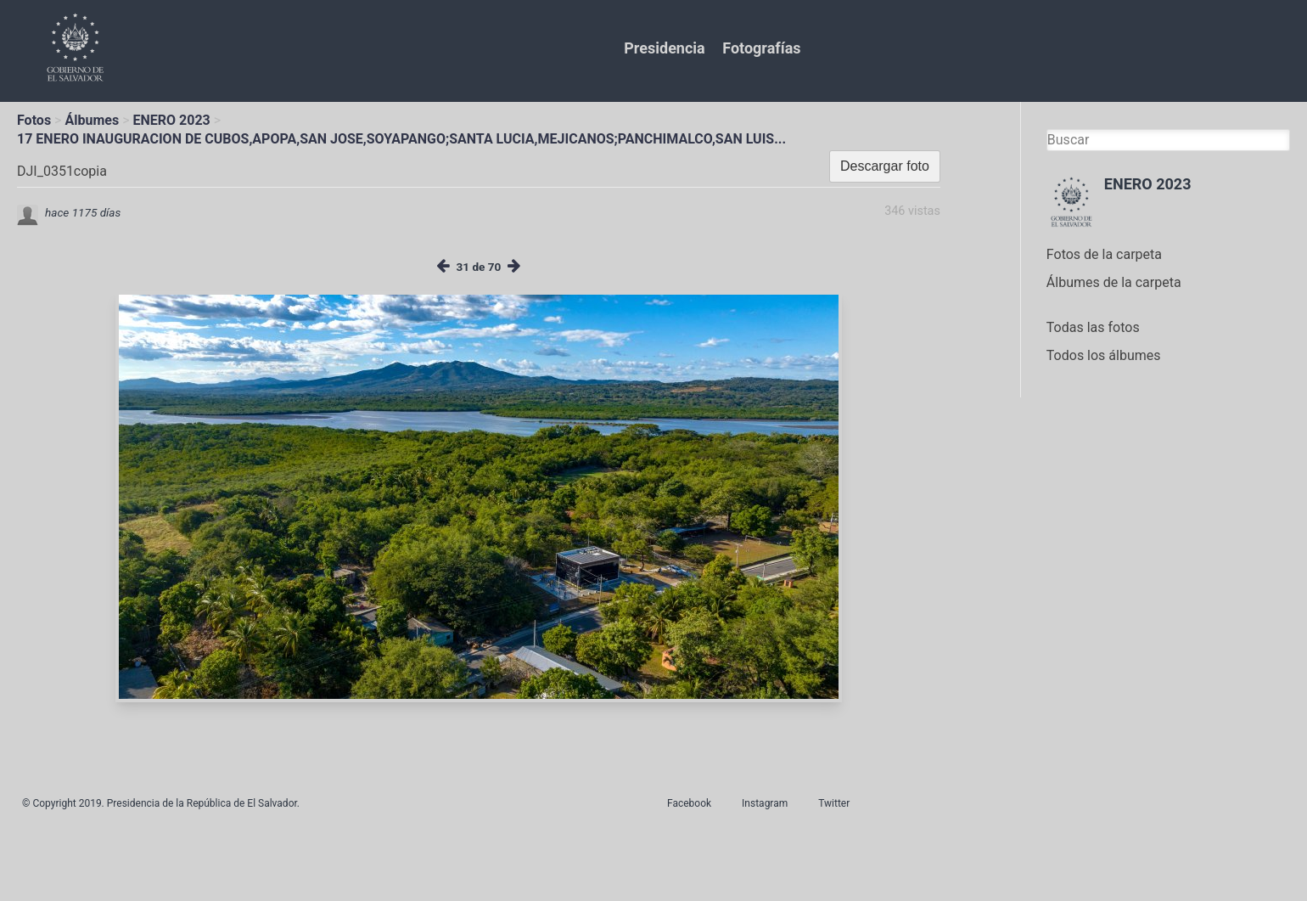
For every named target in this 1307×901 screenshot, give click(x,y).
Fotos (34, 120)
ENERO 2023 (171, 120)
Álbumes (92, 120)
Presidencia (664, 48)
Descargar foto (884, 166)
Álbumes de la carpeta (1113, 282)
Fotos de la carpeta (1104, 254)
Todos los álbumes (1103, 355)
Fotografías (761, 48)
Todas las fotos (1093, 327)
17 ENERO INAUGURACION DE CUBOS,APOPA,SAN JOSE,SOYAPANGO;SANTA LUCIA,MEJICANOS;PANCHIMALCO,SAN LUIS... (401, 139)
